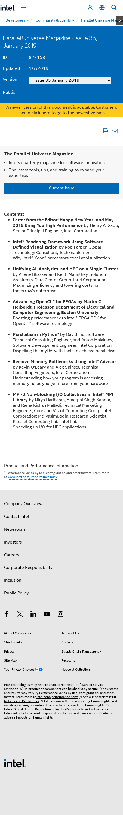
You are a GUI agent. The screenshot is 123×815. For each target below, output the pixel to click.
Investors (13, 542)
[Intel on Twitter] (20, 615)
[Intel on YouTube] (47, 615)
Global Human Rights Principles (36, 709)
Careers (11, 555)
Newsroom (14, 529)
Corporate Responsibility (28, 567)
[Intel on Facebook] (6, 615)
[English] (102, 7)
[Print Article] (105, 130)
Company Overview (23, 503)
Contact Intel (16, 516)
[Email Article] (114, 130)
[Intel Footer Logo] (15, 763)
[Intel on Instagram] (60, 615)
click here (41, 113)
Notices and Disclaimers (21, 701)
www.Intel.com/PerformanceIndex (32, 477)
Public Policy (16, 593)
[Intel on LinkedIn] (33, 615)
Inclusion (12, 580)
